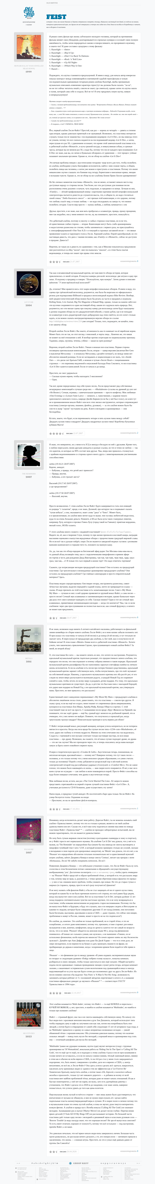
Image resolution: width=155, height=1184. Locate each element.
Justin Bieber (64, 1176)
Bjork (62, 1179)
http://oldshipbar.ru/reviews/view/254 (65, 321)
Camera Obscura (108, 1176)
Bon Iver (84, 1176)
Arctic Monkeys (43, 1170)
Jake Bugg (106, 1170)
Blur (83, 1175)
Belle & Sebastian (65, 1174)
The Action (21, 1171)
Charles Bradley (108, 1167)
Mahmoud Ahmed (22, 1172)
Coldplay (127, 1176)
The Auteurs (42, 1174)
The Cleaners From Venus (132, 1174)
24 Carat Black (22, 1169)
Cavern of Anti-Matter (131, 1169)
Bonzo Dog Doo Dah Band (89, 1178)
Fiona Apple (21, 1179)
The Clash (127, 1172)
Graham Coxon (129, 1179)
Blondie (84, 1174)
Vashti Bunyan (107, 1171)
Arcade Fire (42, 1169)
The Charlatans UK (130, 1170)
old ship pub (51, 3)
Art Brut (41, 1171)
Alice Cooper (21, 1175)
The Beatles (63, 1171)
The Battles (42, 1179)
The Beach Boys (64, 1169)
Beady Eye (63, 1170)
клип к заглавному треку (103, 872)
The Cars (105, 1177)
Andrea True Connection (25, 1176)
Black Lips (85, 1170)
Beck (61, 1172)
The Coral (128, 1177)
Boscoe (84, 1179)
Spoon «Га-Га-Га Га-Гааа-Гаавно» (115, 532)
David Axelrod (43, 1175)
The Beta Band (64, 1175)
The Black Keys (86, 1169)
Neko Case (106, 1179)
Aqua (40, 1167)
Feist (56, 16)
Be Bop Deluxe (64, 1167)
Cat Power (128, 1167)
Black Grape (85, 1167)
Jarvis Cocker (129, 1175)
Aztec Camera (43, 1176)
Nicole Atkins (43, 1172)
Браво (105, 1169)
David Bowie (85, 1180)
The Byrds (106, 1174)
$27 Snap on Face (22, 1167)
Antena (20, 1177)
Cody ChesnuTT (129, 1171)
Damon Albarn (22, 1174)
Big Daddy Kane (64, 1177)
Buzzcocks (106, 1172)
